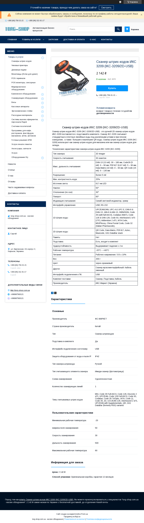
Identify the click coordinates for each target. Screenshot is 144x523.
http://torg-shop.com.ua (20, 290)
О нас (93, 39)
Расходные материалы (21, 115)
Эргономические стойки (21, 111)
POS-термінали (18, 78)
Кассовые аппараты (20, 106)
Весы (13, 102)
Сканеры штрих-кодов (21, 61)
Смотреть (106, 7)
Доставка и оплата (74, 39)
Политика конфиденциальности (99, 519)
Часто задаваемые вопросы (21, 187)
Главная (12, 39)
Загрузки (53, 39)
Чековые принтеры (19, 65)
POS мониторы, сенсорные (23, 82)
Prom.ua (84, 514)
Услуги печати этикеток (21, 144)
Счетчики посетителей (21, 126)
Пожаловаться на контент (74, 519)
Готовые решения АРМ (21, 140)
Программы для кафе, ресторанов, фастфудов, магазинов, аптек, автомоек (23, 133)
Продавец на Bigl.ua (72, 517)
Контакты (106, 39)
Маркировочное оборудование (18, 88)
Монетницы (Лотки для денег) (24, 74)
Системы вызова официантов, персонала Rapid (24, 120)
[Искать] (118, 29)
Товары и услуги (31, 39)
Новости (12, 164)
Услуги (14, 153)
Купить (112, 88)
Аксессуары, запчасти (21, 148)
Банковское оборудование (23, 94)
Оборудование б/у (19, 157)
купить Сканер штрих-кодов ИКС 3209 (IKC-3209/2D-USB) (46, 499)
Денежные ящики (18, 70)
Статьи (11, 170)
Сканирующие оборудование (24, 98)
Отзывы (11, 181)
